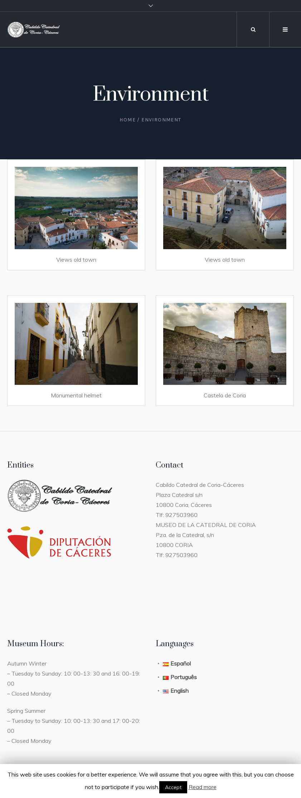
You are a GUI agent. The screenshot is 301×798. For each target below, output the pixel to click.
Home (128, 120)
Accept (173, 787)
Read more (203, 786)
